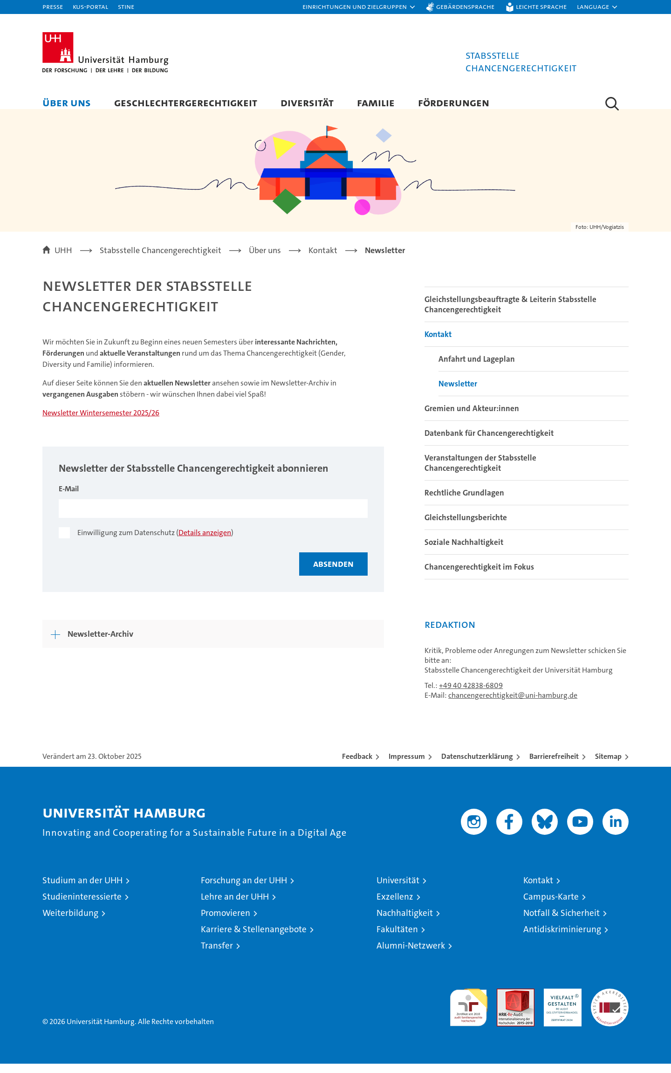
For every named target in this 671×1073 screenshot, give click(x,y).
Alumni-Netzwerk (411, 955)
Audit (505, 1003)
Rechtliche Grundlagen (464, 502)
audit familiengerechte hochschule (468, 1012)
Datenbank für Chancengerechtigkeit (489, 442)
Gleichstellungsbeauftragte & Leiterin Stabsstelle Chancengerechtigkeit (510, 313)
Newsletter (457, 393)
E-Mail (69, 497)
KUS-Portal (90, 6)
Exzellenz (395, 906)
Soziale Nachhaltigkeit (464, 551)
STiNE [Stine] (126, 6)
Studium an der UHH (82, 889)
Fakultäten (397, 938)
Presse (52, 6)
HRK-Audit (560, 1003)
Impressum (407, 765)
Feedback (357, 765)
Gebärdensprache (465, 6)
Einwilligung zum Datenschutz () (155, 541)
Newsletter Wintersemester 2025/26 (100, 421)
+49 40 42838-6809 (471, 695)
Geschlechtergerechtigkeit (185, 102)
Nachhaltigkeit (405, 922)
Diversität (307, 102)
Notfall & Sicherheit (561, 922)
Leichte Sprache (541, 6)
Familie (376, 102)
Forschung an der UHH (244, 889)
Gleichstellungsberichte (466, 527)
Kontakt (438, 343)
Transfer (217, 955)
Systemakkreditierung (610, 1003)
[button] (359, 7)
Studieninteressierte (82, 906)
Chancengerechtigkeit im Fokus (479, 576)
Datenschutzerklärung (477, 765)
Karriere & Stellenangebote (254, 938)
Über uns (66, 102)
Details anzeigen (204, 541)
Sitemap (608, 765)
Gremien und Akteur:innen (472, 418)
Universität (398, 889)
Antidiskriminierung (562, 938)
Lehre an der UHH (235, 906)
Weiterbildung (70, 922)
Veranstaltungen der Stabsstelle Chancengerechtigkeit (480, 472)
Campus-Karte (551, 906)
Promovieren (225, 922)
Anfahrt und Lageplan (476, 368)
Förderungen (453, 102)
